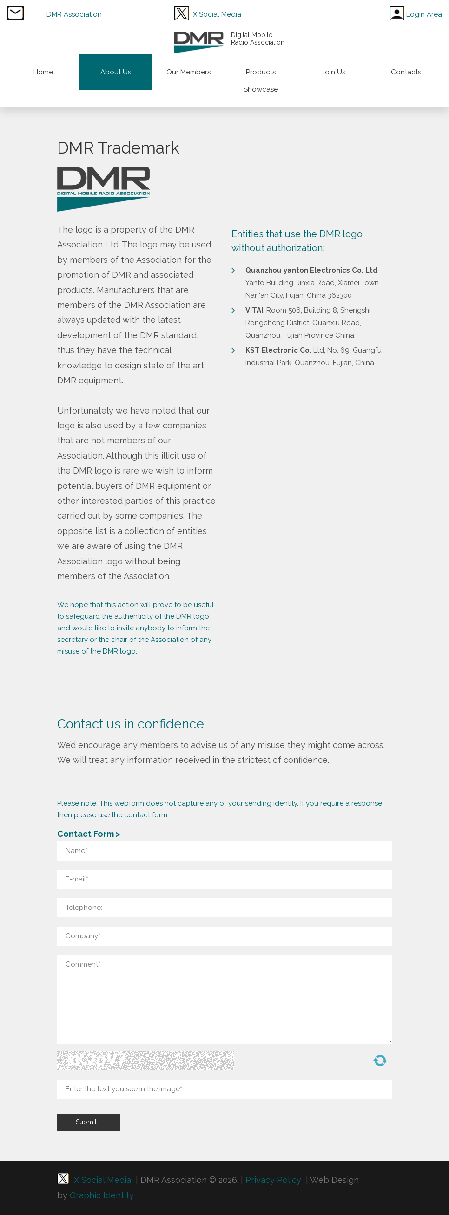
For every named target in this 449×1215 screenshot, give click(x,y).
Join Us (333, 72)
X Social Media (217, 14)
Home (43, 72)
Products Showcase (261, 80)
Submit (86, 1122)
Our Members (188, 72)
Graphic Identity (100, 1195)
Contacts (406, 72)
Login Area (424, 14)
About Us (115, 72)
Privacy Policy (272, 1180)
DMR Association (74, 14)
